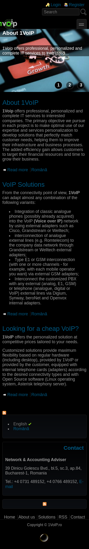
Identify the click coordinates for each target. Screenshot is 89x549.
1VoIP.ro (55, 525)
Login (56, 4)
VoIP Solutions (23, 184)
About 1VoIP (18, 33)
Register (76, 4)
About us (27, 517)
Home (9, 517)
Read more (17, 169)
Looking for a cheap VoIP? (40, 328)
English (20, 424)
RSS (63, 517)
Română (39, 169)
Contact (77, 517)
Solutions (46, 517)
